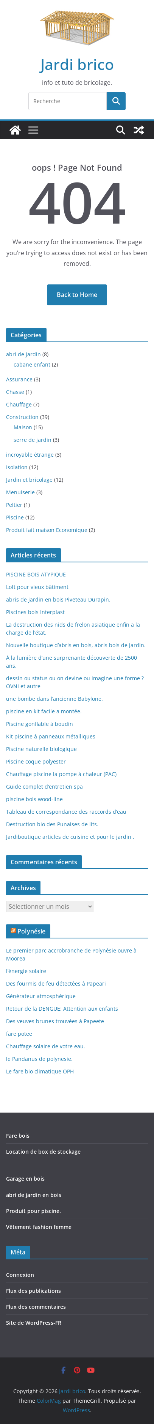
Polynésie (31, 931)
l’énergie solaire (26, 971)
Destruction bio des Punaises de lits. (52, 824)
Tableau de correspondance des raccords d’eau (66, 811)
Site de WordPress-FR (33, 1322)
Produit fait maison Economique (46, 529)
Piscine (15, 517)
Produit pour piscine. (33, 1210)
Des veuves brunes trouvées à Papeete (55, 1021)
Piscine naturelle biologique (41, 748)
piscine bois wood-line (34, 799)
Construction (22, 417)
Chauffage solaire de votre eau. (45, 1046)
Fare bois (18, 1135)
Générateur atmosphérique (41, 996)
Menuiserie (20, 492)
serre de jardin (32, 439)
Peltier (14, 504)
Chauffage (19, 404)
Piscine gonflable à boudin (39, 723)
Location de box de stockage (43, 1151)
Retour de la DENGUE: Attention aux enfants (62, 1008)
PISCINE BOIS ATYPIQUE (36, 574)
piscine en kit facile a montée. (44, 711)
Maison (23, 427)
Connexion (20, 1274)
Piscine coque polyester (36, 761)
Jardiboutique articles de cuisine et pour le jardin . (70, 836)
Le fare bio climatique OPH (40, 1071)
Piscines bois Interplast (35, 612)
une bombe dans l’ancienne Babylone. (54, 698)
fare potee (19, 1033)
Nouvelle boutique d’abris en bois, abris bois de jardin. (76, 645)
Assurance (19, 379)
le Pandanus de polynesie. (39, 1058)
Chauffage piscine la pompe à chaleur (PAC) (61, 774)
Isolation (17, 467)
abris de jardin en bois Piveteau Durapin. (58, 599)
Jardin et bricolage (29, 479)
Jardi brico (77, 64)
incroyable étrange (30, 454)
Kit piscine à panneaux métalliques (50, 736)
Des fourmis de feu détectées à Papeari (56, 983)
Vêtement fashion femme (39, 1226)
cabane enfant (32, 364)
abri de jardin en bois (33, 1195)
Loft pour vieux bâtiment (37, 587)
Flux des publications (33, 1290)
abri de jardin (23, 354)
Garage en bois (25, 1178)
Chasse (15, 391)
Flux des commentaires (36, 1306)
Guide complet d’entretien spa (44, 786)
